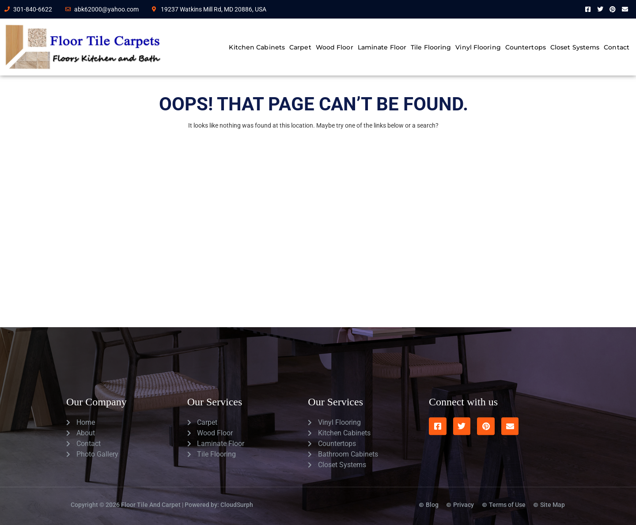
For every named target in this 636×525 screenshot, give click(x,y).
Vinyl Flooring (477, 47)
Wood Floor (334, 47)
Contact (616, 47)
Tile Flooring (431, 47)
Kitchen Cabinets (257, 47)
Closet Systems (574, 47)
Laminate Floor (382, 47)
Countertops (525, 47)
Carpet (300, 47)
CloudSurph (236, 496)
